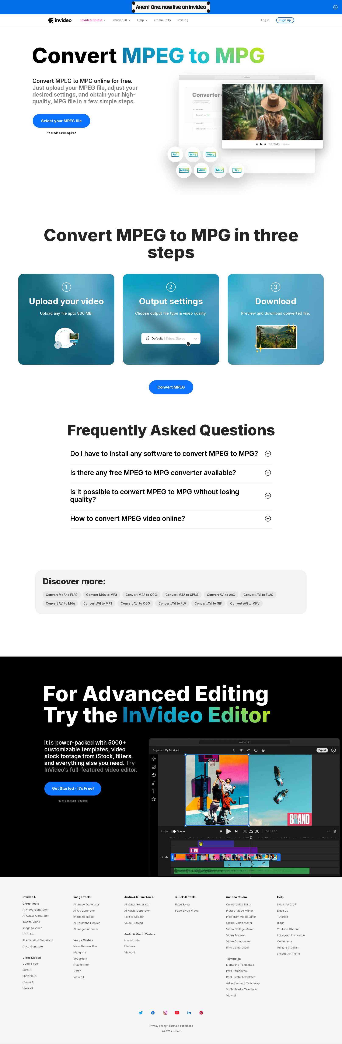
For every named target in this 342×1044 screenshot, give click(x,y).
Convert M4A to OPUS (181, 594)
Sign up (285, 20)
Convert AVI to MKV (244, 603)
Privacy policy (158, 1025)
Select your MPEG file (61, 121)
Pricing (183, 20)
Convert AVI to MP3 (97, 603)
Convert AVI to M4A (60, 603)
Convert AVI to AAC (221, 594)
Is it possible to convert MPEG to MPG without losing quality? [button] (171, 495)
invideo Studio (236, 897)
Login (265, 20)
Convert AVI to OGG (135, 603)
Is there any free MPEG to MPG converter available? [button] (171, 473)
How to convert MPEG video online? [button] (171, 518)
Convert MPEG (171, 387)
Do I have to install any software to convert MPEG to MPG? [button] (171, 453)
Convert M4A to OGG (141, 594)
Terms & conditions (181, 1025)
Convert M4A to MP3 (101, 594)
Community (162, 20)
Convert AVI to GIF (208, 603)
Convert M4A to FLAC (62, 594)
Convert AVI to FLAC (258, 594)
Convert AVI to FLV (172, 603)
